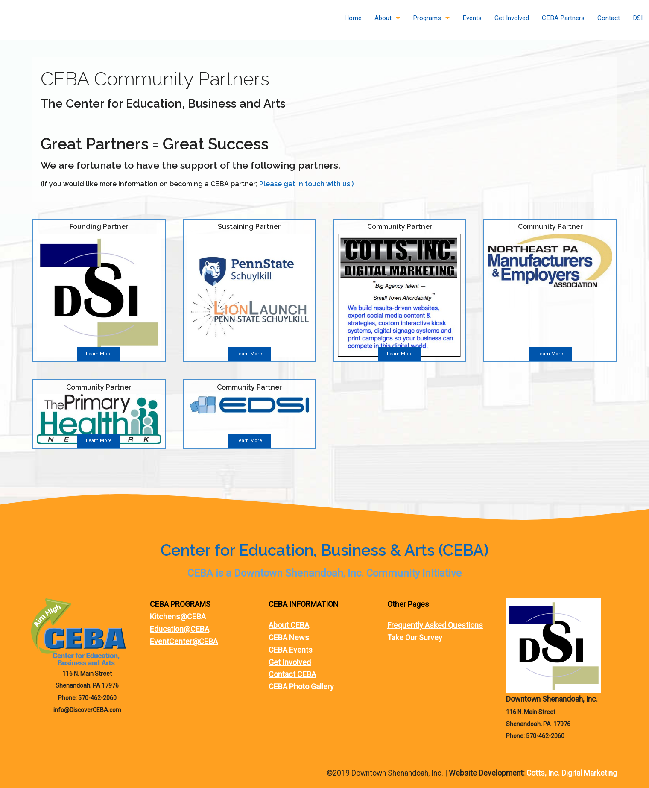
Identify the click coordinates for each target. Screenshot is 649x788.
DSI (638, 18)
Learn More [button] (99, 354)
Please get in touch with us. (305, 184)
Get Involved (511, 18)
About (383, 18)
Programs (427, 18)
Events (472, 18)
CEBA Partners (563, 18)
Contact (608, 18)
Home (353, 18)
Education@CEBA (179, 629)
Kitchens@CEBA (178, 616)
